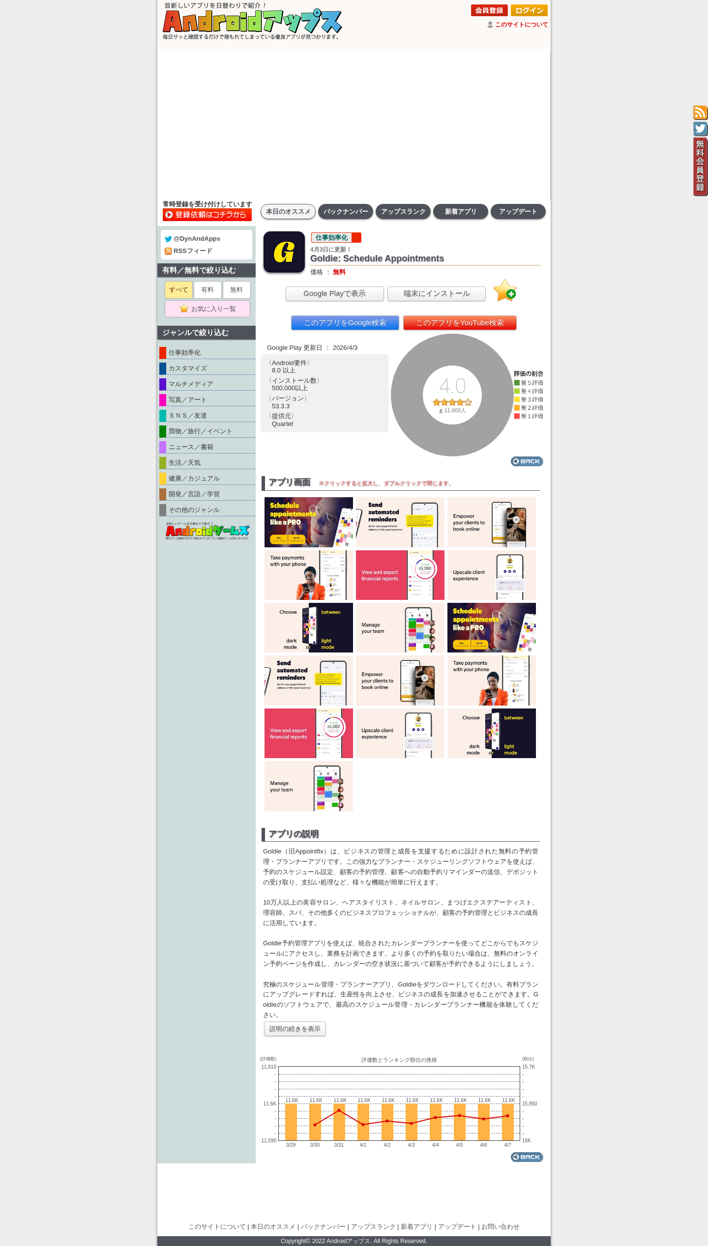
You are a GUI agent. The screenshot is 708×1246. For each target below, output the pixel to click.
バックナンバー (346, 211)
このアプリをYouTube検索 (460, 322)
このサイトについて (521, 24)
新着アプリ (461, 211)
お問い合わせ (500, 1226)
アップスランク (403, 211)
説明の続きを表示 (295, 1028)
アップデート (518, 211)
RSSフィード (188, 251)
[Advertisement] (354, 125)
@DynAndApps (192, 238)
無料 (236, 289)
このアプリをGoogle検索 (345, 322)
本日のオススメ (288, 211)
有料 (207, 289)
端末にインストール (437, 293)
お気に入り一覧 (210, 309)
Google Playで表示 (334, 293)
